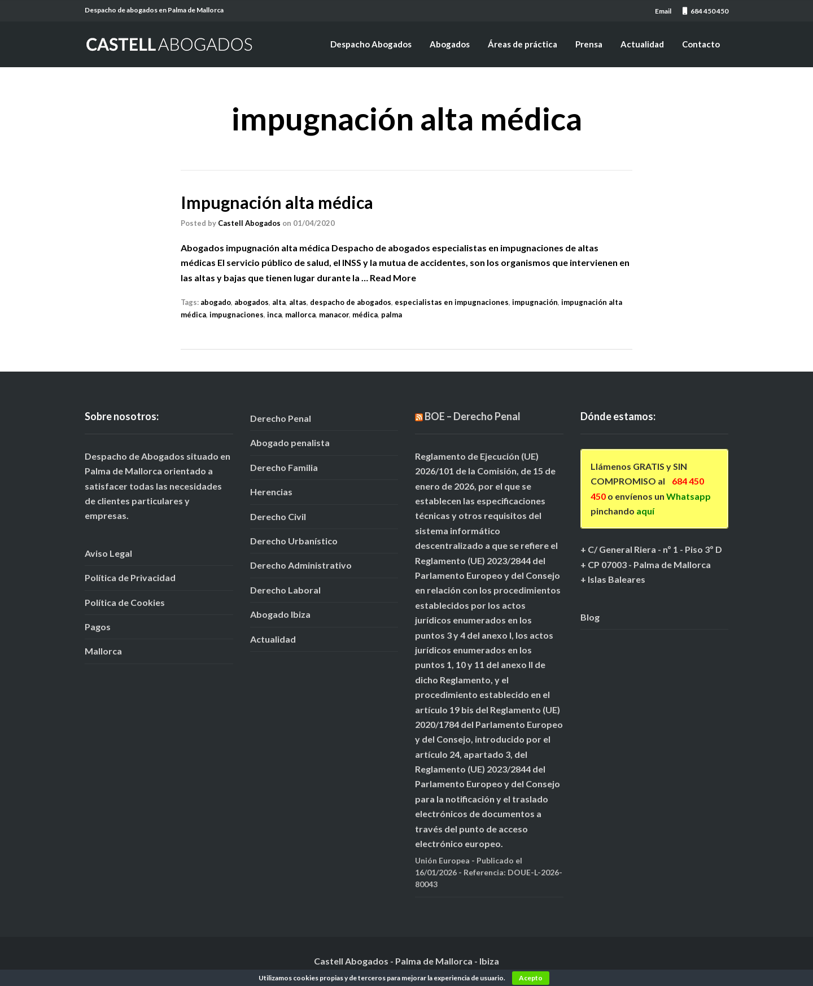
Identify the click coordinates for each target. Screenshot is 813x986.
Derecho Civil (278, 516)
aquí (645, 510)
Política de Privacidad (130, 577)
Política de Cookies (125, 602)
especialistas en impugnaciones (452, 302)
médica (365, 314)
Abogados (450, 44)
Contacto (701, 44)
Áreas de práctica (522, 44)
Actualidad (642, 44)
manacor (334, 314)
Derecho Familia (284, 467)
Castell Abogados (249, 223)
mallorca (300, 314)
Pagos (98, 626)
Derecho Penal (280, 418)
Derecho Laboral (285, 589)
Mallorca (103, 650)
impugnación (535, 302)
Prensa (588, 44)
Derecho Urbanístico (294, 540)
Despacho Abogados (371, 44)
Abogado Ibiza (280, 614)
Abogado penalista (290, 442)
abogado (215, 302)
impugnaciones (236, 314)
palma (391, 314)
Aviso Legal (108, 553)
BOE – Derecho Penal (473, 416)
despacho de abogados (350, 302)
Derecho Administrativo (301, 565)
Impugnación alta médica (277, 202)
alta (279, 302)
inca (274, 314)
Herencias (271, 491)
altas (298, 302)
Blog (590, 617)
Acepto (531, 978)
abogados (251, 302)
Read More (393, 277)
